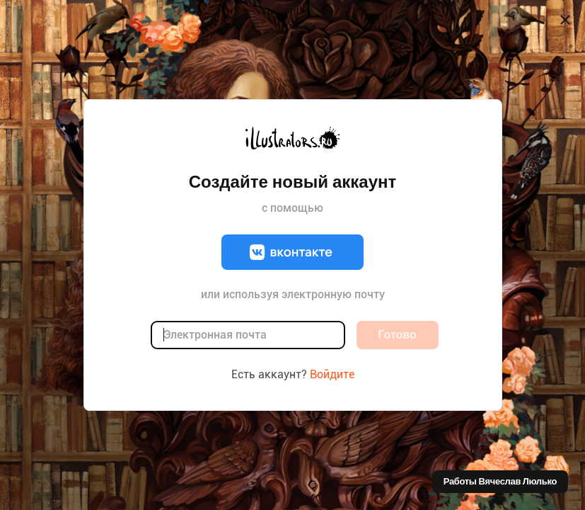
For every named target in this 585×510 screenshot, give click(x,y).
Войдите (332, 374)
